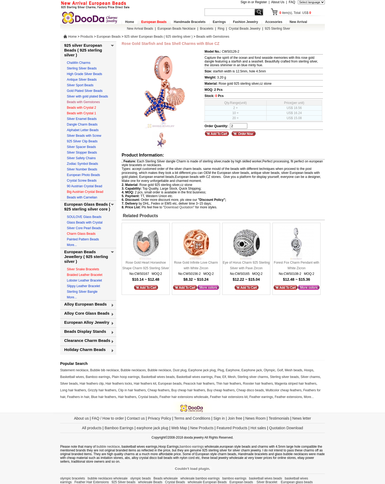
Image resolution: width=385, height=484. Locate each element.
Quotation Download (286, 428)
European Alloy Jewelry (86, 322)
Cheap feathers (159, 390)
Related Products (140, 215)
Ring (221, 28)
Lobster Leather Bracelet (84, 280)
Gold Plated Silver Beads (84, 91)
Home (129, 22)
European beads (170, 383)
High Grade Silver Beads (84, 74)
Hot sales (258, 428)
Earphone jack (251, 370)
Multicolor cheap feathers (284, 390)
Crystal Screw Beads (82, 180)
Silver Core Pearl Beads (84, 228)
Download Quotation (178, 207)
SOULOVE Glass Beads (84, 217)
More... (72, 245)
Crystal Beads (175, 482)
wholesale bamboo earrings (200, 478)
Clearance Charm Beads (87, 340)
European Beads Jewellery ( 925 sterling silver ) (86, 256)
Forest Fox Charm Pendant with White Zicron (296, 265)
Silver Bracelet (267, 482)
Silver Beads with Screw (84, 136)
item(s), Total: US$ (295, 13)
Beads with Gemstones (212, 36)
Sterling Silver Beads (82, 68)
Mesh (232, 377)
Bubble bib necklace (104, 370)
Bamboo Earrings (119, 428)
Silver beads (69, 383)
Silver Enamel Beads (82, 119)
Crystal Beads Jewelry (244, 28)
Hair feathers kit (145, 383)
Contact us (136, 418)
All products (92, 428)
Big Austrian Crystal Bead (85, 192)
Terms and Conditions (192, 418)
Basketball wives (72, 377)
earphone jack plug (152, 428)
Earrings (219, 22)
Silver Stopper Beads (82, 152)
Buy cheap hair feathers (188, 390)
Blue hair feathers (103, 397)
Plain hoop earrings (125, 377)
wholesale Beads (150, 482)
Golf (280, 370)
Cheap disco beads (250, 390)
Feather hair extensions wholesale (184, 397)
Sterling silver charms (252, 377)
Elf (224, 377)
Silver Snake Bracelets (83, 269)
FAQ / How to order (108, 418)
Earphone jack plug (202, 370)
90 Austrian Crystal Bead (84, 186)
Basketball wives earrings (194, 377)
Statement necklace (74, 370)
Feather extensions (288, 397)
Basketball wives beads (158, 377)
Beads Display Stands (85, 331)
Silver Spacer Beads (81, 147)
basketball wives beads (265, 478)
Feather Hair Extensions (91, 482)
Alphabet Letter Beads (83, 130)
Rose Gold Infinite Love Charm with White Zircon (196, 265)
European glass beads (297, 482)
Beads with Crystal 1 (81, 113)
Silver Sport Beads (80, 85)
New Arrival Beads (140, 28)
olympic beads (140, 478)
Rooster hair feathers (258, 383)
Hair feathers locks (118, 383)
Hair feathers (127, 397)
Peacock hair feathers (198, 383)
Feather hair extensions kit (229, 397)
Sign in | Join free (227, 418)
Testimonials (279, 418)
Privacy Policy (159, 418)
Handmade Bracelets (190, 22)
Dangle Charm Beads (82, 124)
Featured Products (232, 428)
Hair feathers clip (92, 383)
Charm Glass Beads (81, 234)
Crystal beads (148, 397)
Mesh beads (293, 370)
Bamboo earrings (98, 377)
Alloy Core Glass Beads (86, 313)
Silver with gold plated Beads (87, 96)
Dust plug (180, 370)
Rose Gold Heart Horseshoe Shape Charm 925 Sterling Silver (145, 265)
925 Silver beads (123, 482)
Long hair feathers (73, 390)
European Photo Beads (83, 175)
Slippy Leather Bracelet (83, 286)
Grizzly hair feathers (102, 390)
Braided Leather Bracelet (84, 275)
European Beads (154, 22)
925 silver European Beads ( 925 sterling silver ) (158, 36)
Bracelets (206, 28)
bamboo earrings (192, 446)
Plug (220, 370)
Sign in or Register (254, 2)
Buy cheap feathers (220, 390)
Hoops (308, 370)
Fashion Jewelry (245, 22)
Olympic (269, 370)
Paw (217, 377)
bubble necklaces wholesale (108, 478)
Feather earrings (261, 397)
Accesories (273, 22)
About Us (277, 2)
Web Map (179, 428)
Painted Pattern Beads (83, 239)
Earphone (233, 370)
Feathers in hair (78, 397)
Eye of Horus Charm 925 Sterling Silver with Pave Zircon (246, 265)
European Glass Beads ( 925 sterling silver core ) (87, 206)
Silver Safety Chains (81, 158)
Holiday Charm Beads (85, 349)
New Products (202, 428)
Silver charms (310, 377)
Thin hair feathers (228, 383)
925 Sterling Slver (277, 28)
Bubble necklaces (133, 370)
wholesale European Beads (207, 482)
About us (81, 418)
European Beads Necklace (176, 28)
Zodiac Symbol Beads (82, 164)
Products (86, 36)
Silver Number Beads (82, 169)
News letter (301, 418)
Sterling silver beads (284, 377)
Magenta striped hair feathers (295, 383)
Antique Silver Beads (82, 79)
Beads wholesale (165, 478)
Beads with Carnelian (82, 197)
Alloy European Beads (85, 304)
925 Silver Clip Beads (82, 141)
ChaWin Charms (78, 63)
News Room (256, 418)
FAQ (292, 2)
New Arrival (298, 22)
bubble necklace (108, 446)
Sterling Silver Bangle (82, 292)
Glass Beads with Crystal (84, 222)
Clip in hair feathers (132, 390)
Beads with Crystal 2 (81, 108)
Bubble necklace (159, 370)
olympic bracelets (72, 478)
